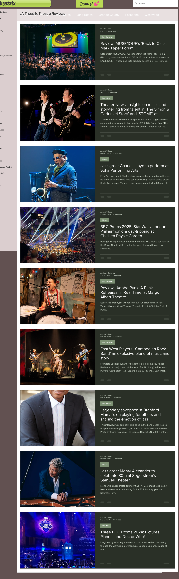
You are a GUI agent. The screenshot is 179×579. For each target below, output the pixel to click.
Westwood (152, 14)
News (104, 159)
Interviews (106, 98)
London (105, 525)
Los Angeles (107, 37)
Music (104, 220)
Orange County (109, 14)
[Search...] (155, 3)
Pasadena (132, 14)
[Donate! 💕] (89, 4)
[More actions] (169, 30)
